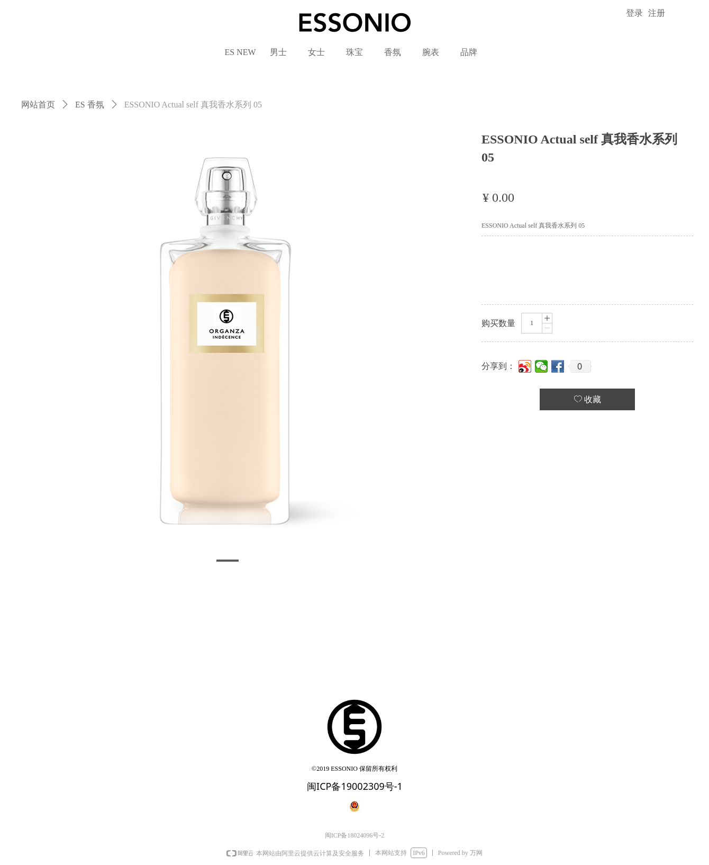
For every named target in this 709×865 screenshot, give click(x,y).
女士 (316, 52)
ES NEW (240, 52)
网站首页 (38, 104)
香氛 (392, 52)
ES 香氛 (89, 104)
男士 (278, 52)
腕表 (430, 52)
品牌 (468, 52)
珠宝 (354, 52)
